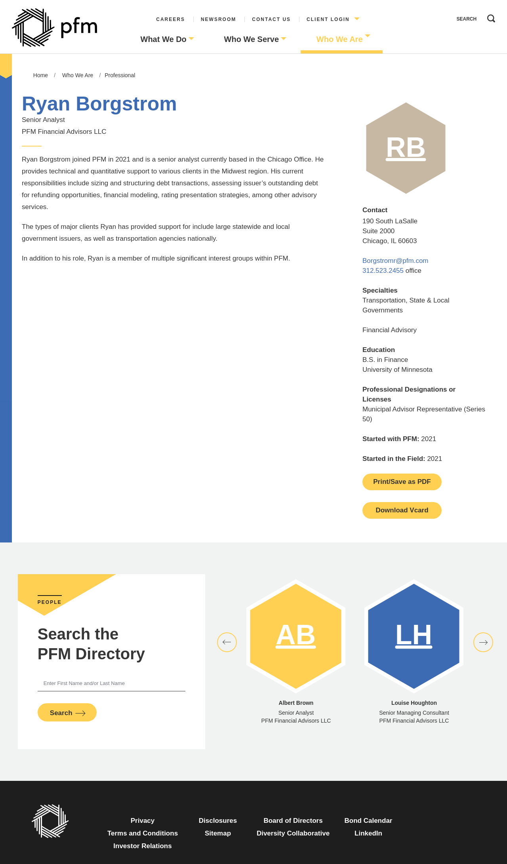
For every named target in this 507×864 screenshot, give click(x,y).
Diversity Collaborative (293, 833)
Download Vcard (401, 510)
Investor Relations (142, 846)
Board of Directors (292, 820)
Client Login (328, 19)
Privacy (143, 820)
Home (40, 75)
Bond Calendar (369, 820)
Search (489, 17)
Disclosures (218, 820)
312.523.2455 (383, 270)
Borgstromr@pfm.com (395, 261)
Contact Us (271, 19)
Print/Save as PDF (402, 481)
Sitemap (218, 833)
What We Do (164, 39)
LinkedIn (368, 833)
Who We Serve (251, 39)
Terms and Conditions (142, 833)
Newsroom (218, 19)
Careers (170, 19)
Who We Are (339, 39)
